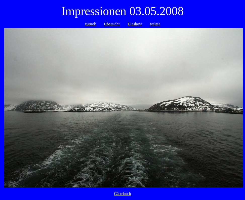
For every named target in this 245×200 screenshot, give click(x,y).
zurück (90, 24)
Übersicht (111, 24)
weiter (155, 24)
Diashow (135, 24)
